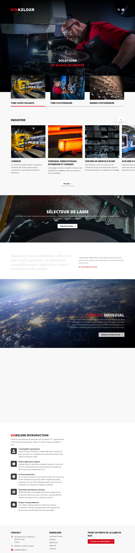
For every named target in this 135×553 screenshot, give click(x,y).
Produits (52, 539)
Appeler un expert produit (24, 546)
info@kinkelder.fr (20, 550)
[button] (120, 119)
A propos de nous (55, 536)
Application (53, 542)
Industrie (52, 545)
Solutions (52, 549)
